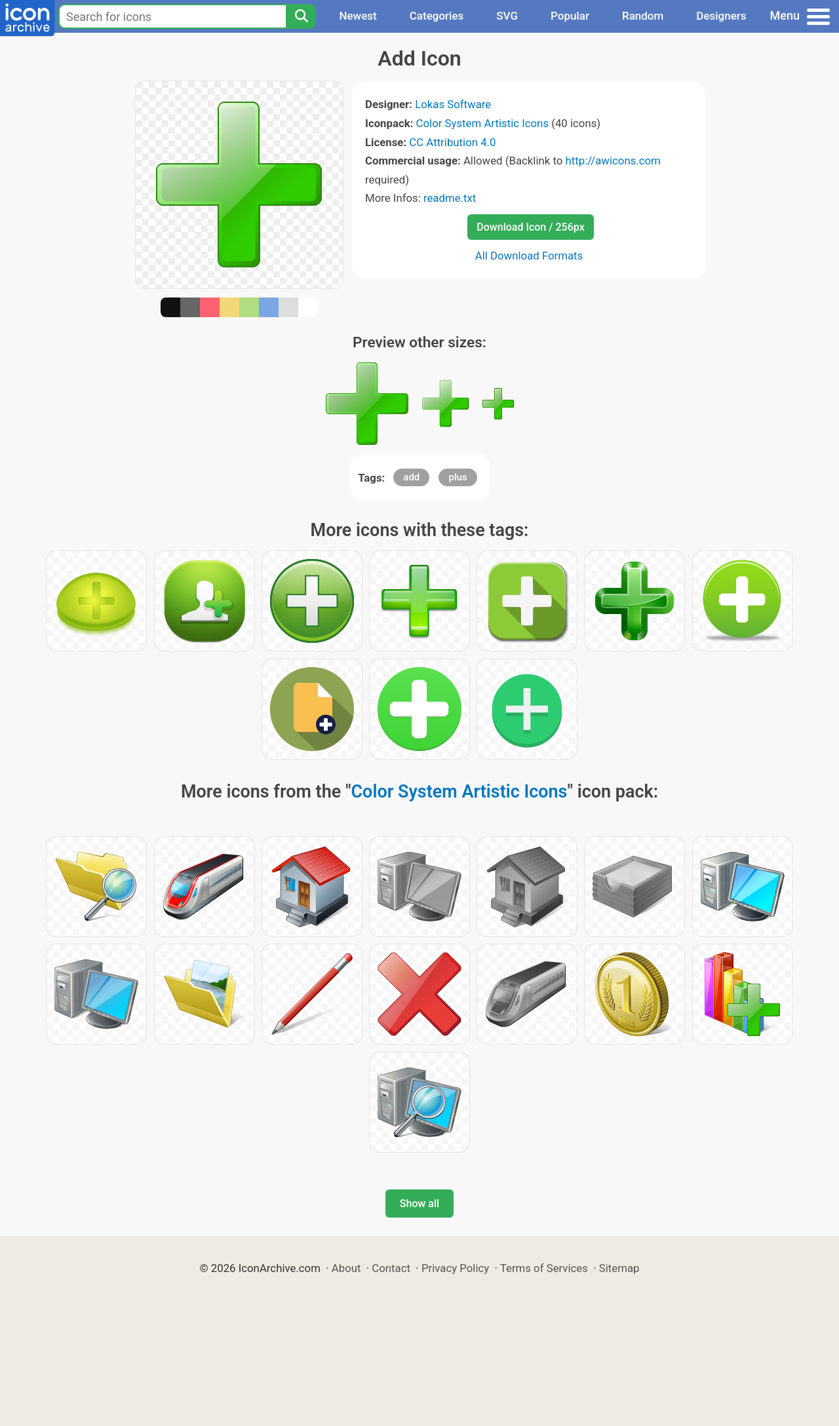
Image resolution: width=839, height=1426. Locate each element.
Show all (419, 1203)
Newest (357, 15)
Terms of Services (544, 1268)
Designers (721, 15)
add (411, 477)
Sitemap (619, 1268)
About (346, 1268)
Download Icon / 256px (530, 227)
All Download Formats (529, 255)
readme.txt (449, 197)
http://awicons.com (612, 160)
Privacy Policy (455, 1268)
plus (457, 477)
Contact (391, 1268)
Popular (570, 15)
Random (642, 15)
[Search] (301, 16)
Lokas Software (453, 104)
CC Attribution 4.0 (452, 142)
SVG (507, 15)
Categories (437, 15)
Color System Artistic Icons (482, 123)
